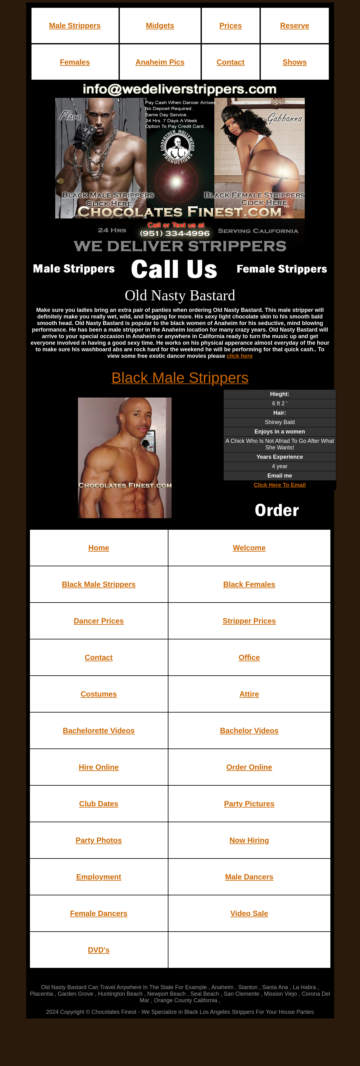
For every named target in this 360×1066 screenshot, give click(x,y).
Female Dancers (98, 913)
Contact (231, 62)
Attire (249, 694)
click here (240, 356)
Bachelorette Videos (98, 730)
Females (75, 62)
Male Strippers (74, 25)
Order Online (249, 767)
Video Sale (249, 913)
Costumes (99, 694)
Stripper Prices (249, 621)
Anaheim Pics (159, 62)
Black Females (249, 584)
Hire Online (99, 767)
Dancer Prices (99, 621)
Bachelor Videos (249, 730)
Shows (295, 62)
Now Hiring (249, 840)
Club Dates (98, 803)
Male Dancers (249, 877)
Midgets (160, 25)
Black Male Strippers (98, 584)
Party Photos (99, 840)
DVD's (99, 950)
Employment (98, 877)
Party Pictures (249, 803)
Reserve (294, 25)
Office (249, 657)
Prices (230, 25)
